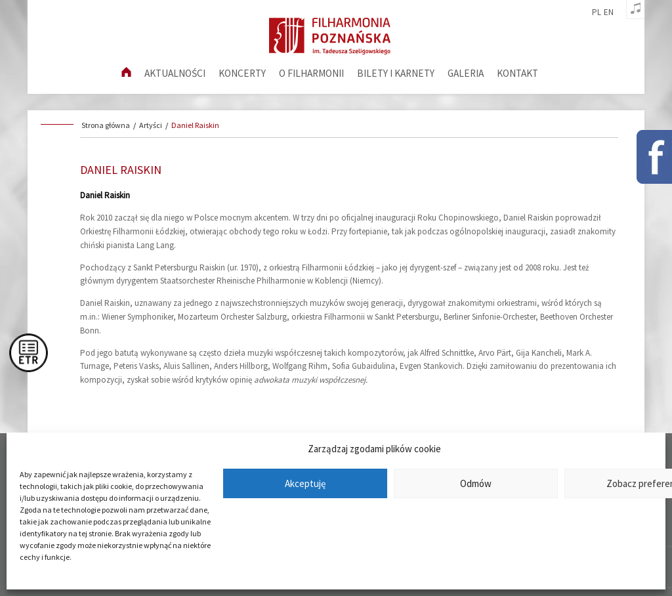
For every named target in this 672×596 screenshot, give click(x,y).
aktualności (174, 73)
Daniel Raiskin (195, 125)
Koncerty (242, 73)
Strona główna (105, 125)
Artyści (150, 125)
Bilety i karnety (395, 73)
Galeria (466, 73)
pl (596, 12)
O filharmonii (311, 73)
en (609, 12)
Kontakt (517, 73)
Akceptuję (305, 483)
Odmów (476, 483)
